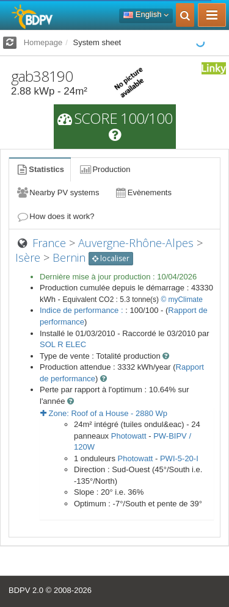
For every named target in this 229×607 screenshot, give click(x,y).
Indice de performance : (82, 310)
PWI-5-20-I (179, 458)
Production (104, 169)
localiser (110, 258)
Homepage (43, 42)
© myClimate (182, 299)
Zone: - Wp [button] (103, 413)
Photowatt (129, 435)
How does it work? (55, 216)
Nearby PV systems (57, 192)
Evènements (143, 192)
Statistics (39, 169)
